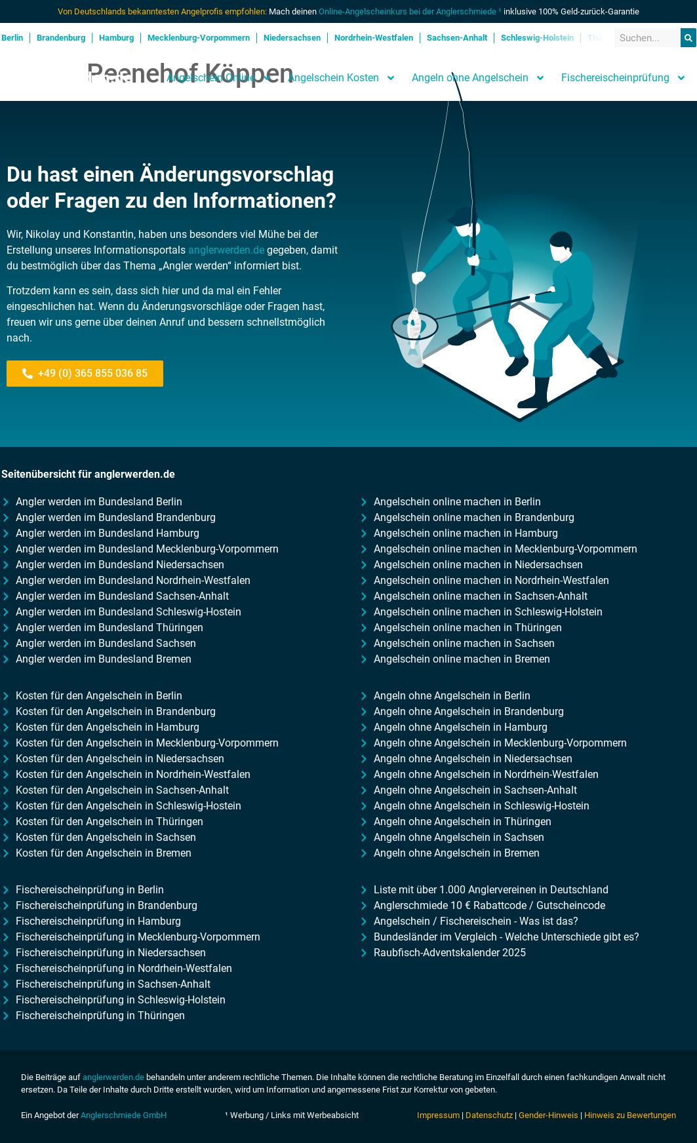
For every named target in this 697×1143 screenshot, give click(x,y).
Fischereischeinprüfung (624, 78)
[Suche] (688, 37)
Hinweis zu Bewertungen (630, 1115)
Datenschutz (489, 1115)
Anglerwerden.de (71, 78)
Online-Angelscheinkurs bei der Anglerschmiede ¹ (410, 11)
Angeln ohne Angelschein (479, 78)
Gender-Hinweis (548, 1115)
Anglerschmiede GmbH (124, 1115)
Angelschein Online (219, 78)
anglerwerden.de (226, 250)
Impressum (438, 1115)
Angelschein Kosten (342, 78)
